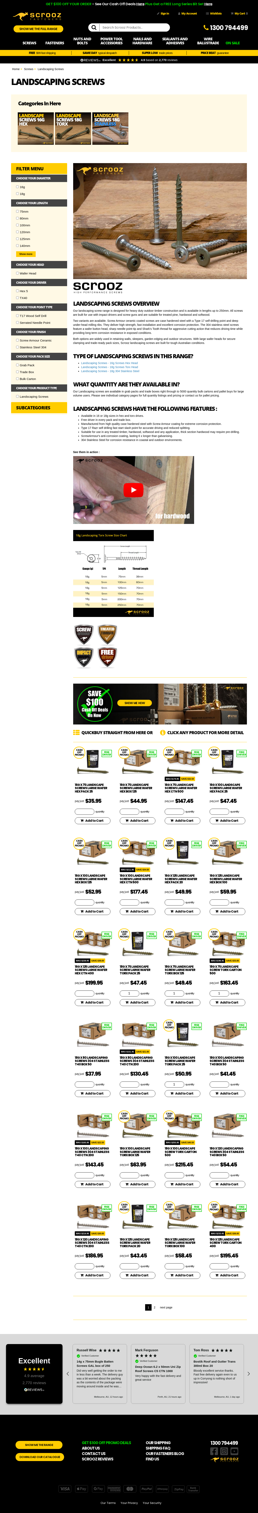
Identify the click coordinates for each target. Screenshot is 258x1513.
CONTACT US (93, 1453)
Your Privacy (129, 1503)
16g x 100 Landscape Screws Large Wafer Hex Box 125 (91, 878)
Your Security (152, 1503)
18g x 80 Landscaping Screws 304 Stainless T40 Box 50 (92, 1061)
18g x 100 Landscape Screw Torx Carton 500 (181, 1151)
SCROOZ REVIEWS (97, 1459)
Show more (25, 254)
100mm (23, 225)
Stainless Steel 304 (31, 347)
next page (166, 1307)
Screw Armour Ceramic (34, 340)
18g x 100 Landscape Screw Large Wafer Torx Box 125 (135, 1151)
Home (16, 69)
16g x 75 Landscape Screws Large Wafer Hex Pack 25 (91, 788)
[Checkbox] (17, 186)
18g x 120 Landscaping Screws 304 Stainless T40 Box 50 (227, 1151)
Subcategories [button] (33, 407)
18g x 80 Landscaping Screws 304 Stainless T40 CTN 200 (137, 1061)
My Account (187, 13)
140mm (23, 245)
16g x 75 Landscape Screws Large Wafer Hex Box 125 (136, 788)
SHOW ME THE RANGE (39, 1445)
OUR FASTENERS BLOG (165, 1453)
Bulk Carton (26, 379)
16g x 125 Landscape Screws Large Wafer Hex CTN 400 (91, 970)
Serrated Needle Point (33, 322)
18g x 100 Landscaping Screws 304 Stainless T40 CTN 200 (92, 1151)
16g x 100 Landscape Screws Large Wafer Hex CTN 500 (136, 878)
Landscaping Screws (51, 69)
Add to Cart (91, 820)
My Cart (238, 13)
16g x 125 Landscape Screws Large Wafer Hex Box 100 (226, 878)
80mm (22, 218)
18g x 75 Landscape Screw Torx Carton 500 (225, 970)
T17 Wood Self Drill (31, 316)
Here (140, 3)
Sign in (163, 13)
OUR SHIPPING (158, 1443)
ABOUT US (91, 1448)
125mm (23, 239)
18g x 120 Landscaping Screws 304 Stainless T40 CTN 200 (92, 1242)
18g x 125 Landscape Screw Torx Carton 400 (225, 1242)
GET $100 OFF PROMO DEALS (106, 1443)
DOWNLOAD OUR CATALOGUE (40, 1457)
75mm (22, 211)
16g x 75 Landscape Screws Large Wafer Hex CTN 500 (181, 788)
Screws (28, 69)
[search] (96, 27)
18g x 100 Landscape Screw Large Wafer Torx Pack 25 (180, 1061)
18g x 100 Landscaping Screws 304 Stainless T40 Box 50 (227, 1061)
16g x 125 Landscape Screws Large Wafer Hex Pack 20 (181, 878)
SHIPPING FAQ (158, 1448)
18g (20, 194)
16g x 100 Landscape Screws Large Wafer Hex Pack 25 (226, 788)
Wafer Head (26, 273)
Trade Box (25, 372)
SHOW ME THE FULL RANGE (38, 29)
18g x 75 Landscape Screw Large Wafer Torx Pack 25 (135, 970)
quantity (99, 811)
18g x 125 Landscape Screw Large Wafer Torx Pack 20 (135, 1242)
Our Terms (108, 1503)
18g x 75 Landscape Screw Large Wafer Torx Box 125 (180, 970)
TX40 (21, 298)
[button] (68, 1374)
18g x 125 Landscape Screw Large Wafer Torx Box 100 (180, 1242)
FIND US (152, 1459)
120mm (23, 232)
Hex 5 (22, 291)
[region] (158, 1374)
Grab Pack (25, 365)
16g (20, 187)
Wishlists (214, 13)
